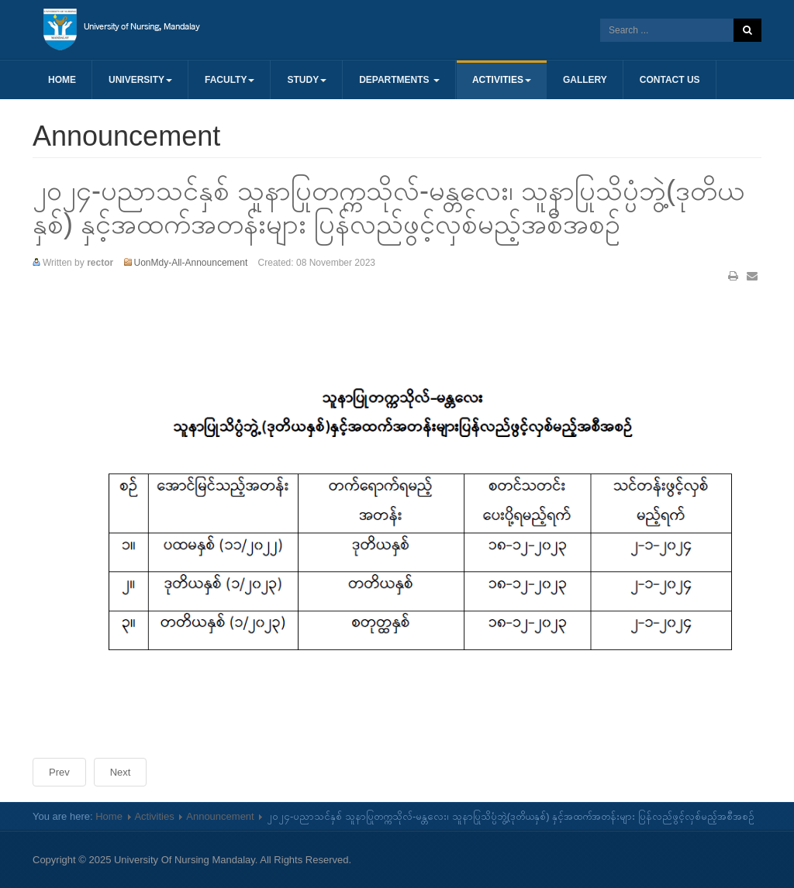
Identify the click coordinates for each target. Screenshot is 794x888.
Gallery (585, 79)
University (140, 79)
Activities (501, 79)
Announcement (220, 816)
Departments (399, 79)
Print (733, 275)
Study (306, 79)
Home (62, 79)
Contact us (670, 79)
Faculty (229, 79)
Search (747, 30)
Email (752, 275)
